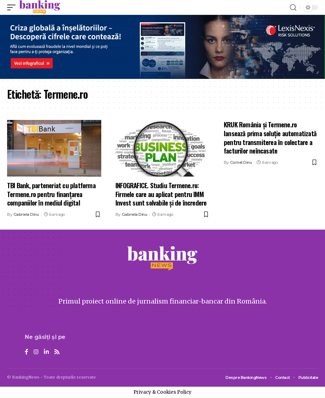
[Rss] (57, 352)
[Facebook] (26, 352)
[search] (293, 7)
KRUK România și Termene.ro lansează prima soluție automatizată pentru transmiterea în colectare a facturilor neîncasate (270, 137)
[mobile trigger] (13, 7)
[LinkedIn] (46, 352)
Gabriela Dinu (26, 214)
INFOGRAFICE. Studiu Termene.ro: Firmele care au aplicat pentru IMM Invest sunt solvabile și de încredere (160, 193)
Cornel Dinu (241, 162)
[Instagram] (36, 352)
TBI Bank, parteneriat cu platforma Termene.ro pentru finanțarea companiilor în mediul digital (51, 193)
